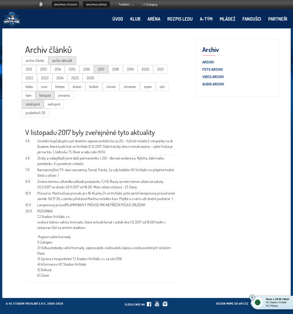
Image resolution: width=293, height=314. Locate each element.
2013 (43, 69)
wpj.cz (243, 303)
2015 (72, 69)
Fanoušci (251, 19)
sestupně (54, 104)
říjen (29, 95)
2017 (101, 69)
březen (60, 86)
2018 (115, 69)
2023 (45, 78)
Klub (135, 19)
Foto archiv (212, 70)
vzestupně (33, 104)
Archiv (208, 62)
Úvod (117, 19)
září (162, 86)
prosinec (64, 95)
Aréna (153, 19)
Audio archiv (213, 84)
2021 (160, 69)
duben (77, 86)
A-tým (206, 19)
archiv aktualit (62, 60)
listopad (45, 95)
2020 (145, 69)
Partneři (277, 19)
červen (111, 86)
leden (29, 86)
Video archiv (213, 77)
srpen (148, 86)
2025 (75, 78)
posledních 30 (35, 112)
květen (94, 86)
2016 (86, 69)
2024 (59, 78)
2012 (29, 69)
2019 (130, 69)
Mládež (227, 19)
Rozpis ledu (180, 19)
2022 (29, 78)
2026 (90, 78)
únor (44, 86)
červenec (130, 86)
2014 (57, 69)
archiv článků (35, 60)
